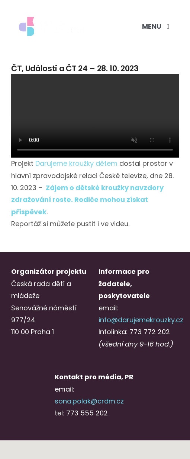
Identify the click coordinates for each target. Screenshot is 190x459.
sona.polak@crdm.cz (89, 401)
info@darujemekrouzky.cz (141, 320)
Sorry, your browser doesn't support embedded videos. (95, 116)
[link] (76, 163)
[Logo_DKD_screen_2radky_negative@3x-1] (51, 18)
